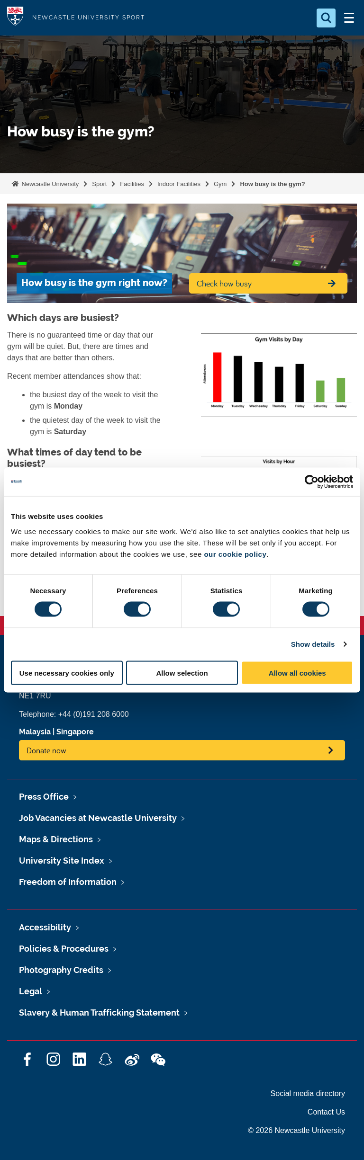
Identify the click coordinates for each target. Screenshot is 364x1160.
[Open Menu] (348, 18)
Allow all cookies (297, 673)
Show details (313, 644)
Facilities (132, 183)
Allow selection (182, 673)
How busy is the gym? (272, 183)
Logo (15, 18)
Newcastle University (49, 183)
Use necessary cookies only (66, 673)
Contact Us (326, 1112)
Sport (99, 183)
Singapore (75, 731)
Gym (220, 183)
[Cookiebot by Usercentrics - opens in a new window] (311, 482)
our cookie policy (235, 554)
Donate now (46, 750)
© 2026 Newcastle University (296, 1130)
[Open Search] (326, 18)
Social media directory (308, 1093)
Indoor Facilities (178, 183)
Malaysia (35, 731)
